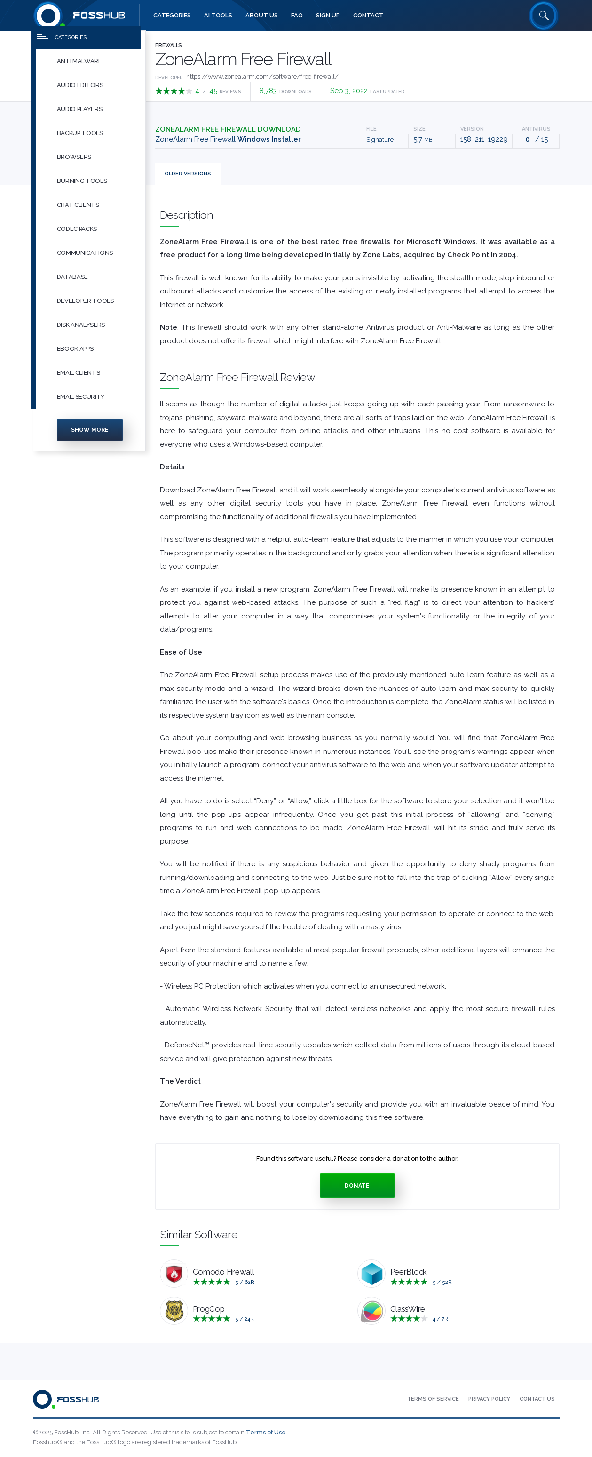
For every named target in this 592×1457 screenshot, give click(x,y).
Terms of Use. (266, 1432)
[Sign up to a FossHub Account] (328, 15)
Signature (380, 139)
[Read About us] (261, 15)
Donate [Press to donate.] (357, 1185)
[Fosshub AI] (218, 15)
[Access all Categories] (172, 15)
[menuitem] (89, 69)
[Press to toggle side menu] (86, 45)
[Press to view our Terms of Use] (433, 1399)
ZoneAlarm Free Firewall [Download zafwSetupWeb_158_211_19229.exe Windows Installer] (228, 139)
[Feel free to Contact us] (368, 15)
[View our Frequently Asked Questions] (297, 15)
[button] (99, 69)
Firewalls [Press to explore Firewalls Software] (168, 45)
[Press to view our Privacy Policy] (489, 1399)
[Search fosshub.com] (544, 15)
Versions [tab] (188, 174)
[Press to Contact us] (537, 1399)
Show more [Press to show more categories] (90, 437)
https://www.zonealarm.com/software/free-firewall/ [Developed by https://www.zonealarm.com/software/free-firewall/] (262, 76)
